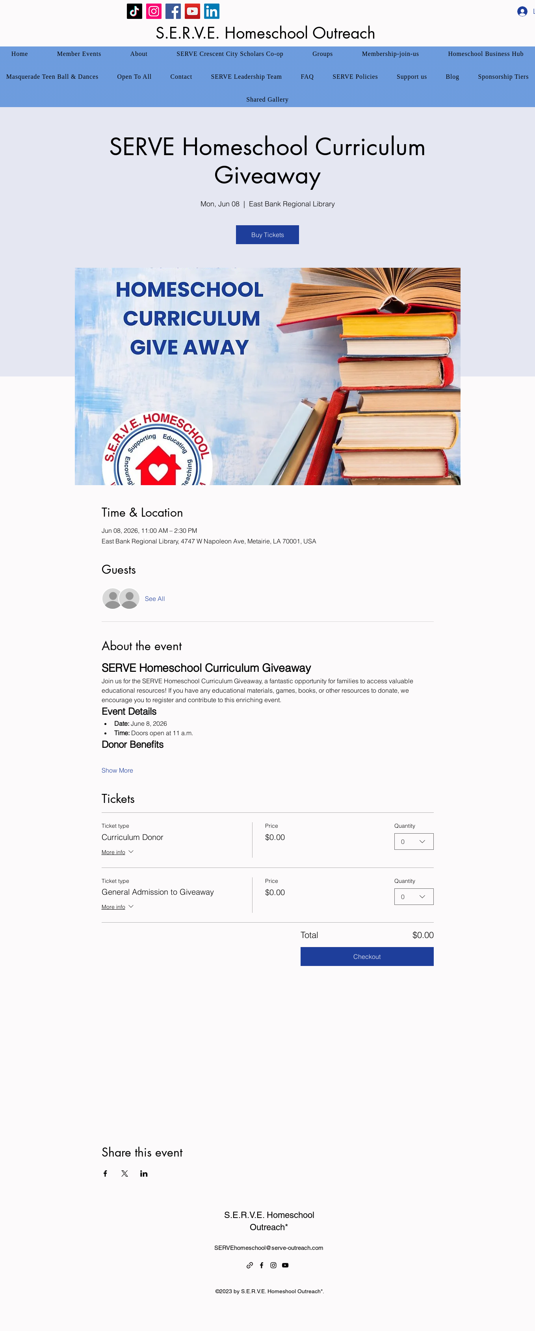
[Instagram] (154, 11)
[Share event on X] (124, 1173)
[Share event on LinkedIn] (144, 1173)
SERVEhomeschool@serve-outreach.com (268, 1247)
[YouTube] (192, 11)
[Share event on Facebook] (105, 1173)
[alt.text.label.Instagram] (273, 1265)
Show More (117, 770)
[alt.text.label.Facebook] (262, 1265)
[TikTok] (134, 11)
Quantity (404, 825)
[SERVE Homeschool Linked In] (211, 11)
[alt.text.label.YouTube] (285, 1265)
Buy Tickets (267, 235)
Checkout (367, 956)
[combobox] (414, 841)
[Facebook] (173, 11)
